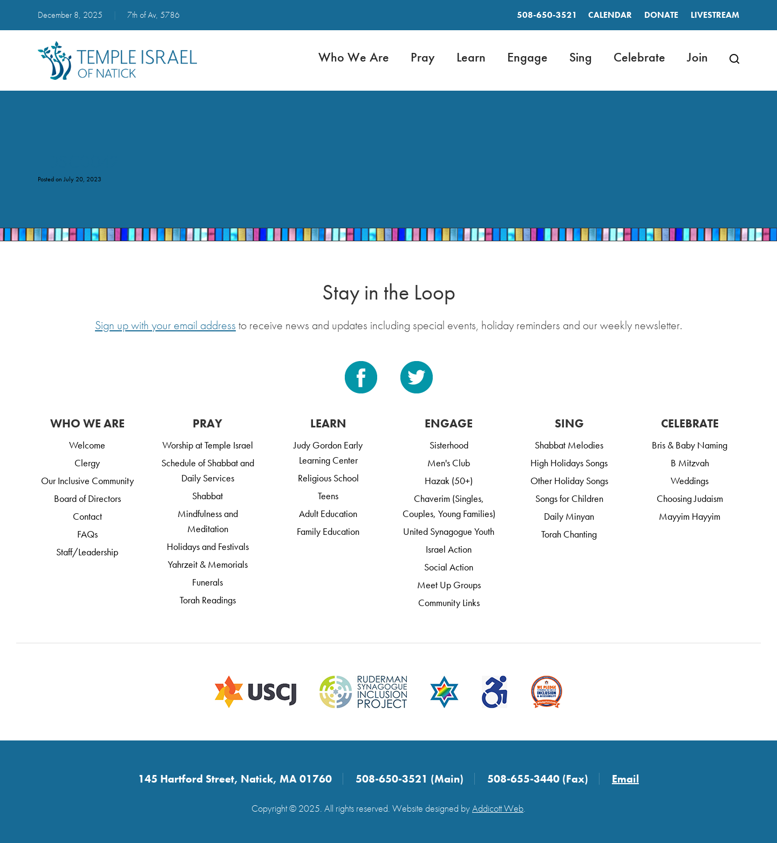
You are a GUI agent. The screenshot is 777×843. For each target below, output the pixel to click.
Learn (471, 57)
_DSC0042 (78, 161)
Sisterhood (449, 445)
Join (697, 57)
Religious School (328, 478)
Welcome (87, 445)
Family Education (328, 531)
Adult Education (328, 513)
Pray (423, 57)
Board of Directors (87, 498)
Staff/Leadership (87, 552)
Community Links (449, 602)
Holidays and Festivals (208, 546)
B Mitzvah (690, 463)
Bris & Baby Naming (689, 445)
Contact (87, 516)
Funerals (207, 582)
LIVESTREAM (715, 15)
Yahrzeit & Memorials (208, 564)
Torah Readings (208, 600)
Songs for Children (569, 498)
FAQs (87, 534)
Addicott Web (497, 808)
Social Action (448, 567)
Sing (580, 57)
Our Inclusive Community (87, 480)
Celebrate (639, 57)
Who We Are (353, 57)
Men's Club (448, 463)
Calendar (610, 15)
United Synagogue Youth (448, 531)
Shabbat (207, 496)
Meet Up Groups (449, 585)
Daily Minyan (569, 516)
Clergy (87, 463)
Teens (328, 496)
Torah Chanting (569, 534)
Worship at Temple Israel (207, 445)
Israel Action (449, 549)
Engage (527, 57)
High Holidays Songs (569, 463)
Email (625, 779)
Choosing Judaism (690, 498)
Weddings (689, 480)
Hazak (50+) (449, 480)
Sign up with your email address (165, 325)
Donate (661, 15)
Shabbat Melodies (569, 445)
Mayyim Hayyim (689, 516)
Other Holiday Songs (569, 480)
